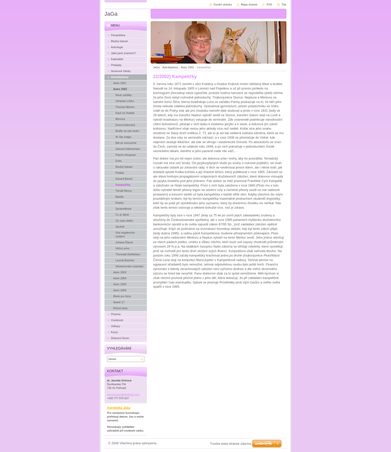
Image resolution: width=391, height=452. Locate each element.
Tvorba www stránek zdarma (230, 444)
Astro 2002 (187, 67)
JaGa (156, 67)
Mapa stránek (249, 4)
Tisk (283, 4)
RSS (269, 4)
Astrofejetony (170, 67)
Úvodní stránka (222, 4)
